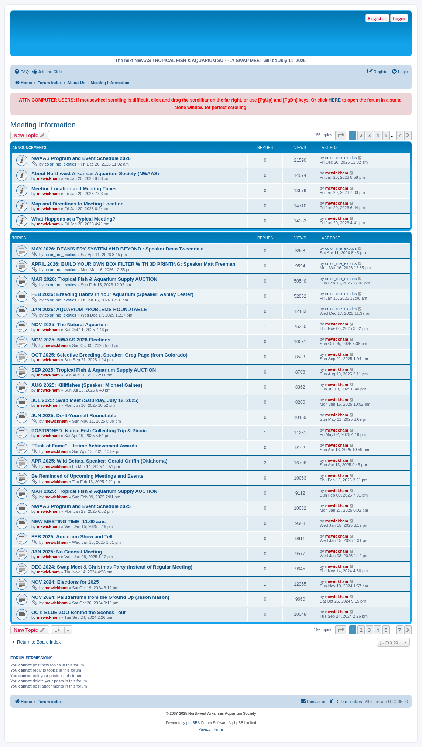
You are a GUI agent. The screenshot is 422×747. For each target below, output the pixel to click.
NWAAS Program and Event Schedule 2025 (81, 506)
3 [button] (369, 135)
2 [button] (361, 135)
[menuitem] (21, 71)
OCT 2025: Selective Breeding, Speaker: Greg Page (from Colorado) (109, 355)
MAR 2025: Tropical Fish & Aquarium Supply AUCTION (94, 491)
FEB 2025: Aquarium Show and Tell (72, 536)
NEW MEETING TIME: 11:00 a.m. (68, 521)
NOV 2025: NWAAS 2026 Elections (70, 339)
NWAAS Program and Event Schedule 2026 (81, 158)
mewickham (48, 178)
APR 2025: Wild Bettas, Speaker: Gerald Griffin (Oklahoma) (99, 461)
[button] (340, 135)
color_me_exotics (60, 164)
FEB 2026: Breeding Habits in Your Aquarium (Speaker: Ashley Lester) (112, 294)
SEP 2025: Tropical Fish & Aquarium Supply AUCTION (93, 370)
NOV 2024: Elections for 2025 (65, 582)
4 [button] (377, 135)
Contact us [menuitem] (313, 701)
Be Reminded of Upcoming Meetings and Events (87, 476)
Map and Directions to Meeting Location (77, 204)
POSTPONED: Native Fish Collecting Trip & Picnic (89, 430)
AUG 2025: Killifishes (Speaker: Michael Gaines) (87, 385)
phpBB (192, 723)
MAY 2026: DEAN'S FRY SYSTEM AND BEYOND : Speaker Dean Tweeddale (117, 249)
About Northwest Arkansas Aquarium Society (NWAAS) (95, 173)
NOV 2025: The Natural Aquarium (69, 324)
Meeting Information (43, 125)
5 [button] (386, 135)
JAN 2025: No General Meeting (66, 552)
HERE (335, 100)
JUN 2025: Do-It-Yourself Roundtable (73, 415)
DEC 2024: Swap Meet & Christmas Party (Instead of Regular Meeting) (111, 567)
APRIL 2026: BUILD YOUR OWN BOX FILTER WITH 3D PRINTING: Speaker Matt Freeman (133, 264)
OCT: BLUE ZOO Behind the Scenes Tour (78, 612)
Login (399, 18)
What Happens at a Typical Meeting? (73, 219)
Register (377, 18)
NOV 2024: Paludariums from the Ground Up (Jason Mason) (100, 597)
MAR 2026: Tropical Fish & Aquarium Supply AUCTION (94, 279)
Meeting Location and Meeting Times (74, 188)
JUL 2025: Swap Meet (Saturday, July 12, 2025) (85, 400)
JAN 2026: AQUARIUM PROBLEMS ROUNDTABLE (89, 309)
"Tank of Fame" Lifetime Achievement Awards (84, 445)
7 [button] (399, 135)
